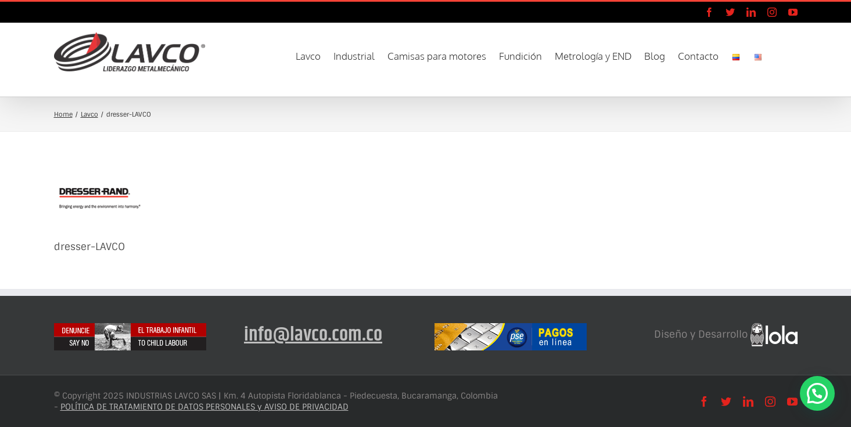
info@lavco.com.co (313, 335)
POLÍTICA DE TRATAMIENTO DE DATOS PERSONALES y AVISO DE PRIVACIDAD (204, 406)
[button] (780, 55)
